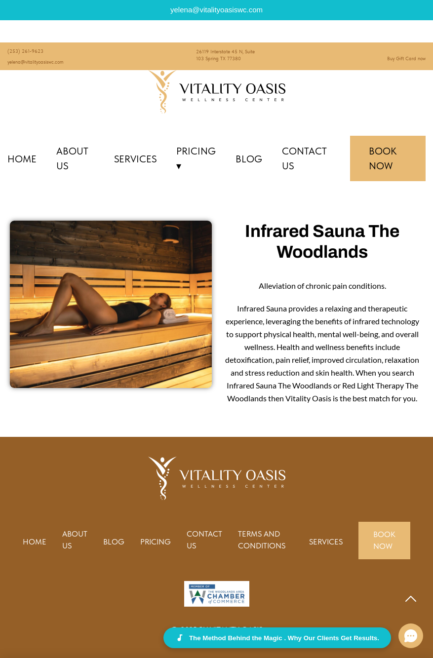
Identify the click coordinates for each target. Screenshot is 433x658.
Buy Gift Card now (406, 58)
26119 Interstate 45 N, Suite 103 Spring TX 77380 (225, 54)
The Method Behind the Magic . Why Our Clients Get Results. (277, 637)
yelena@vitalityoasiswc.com (35, 62)
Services (135, 159)
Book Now (382, 158)
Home (22, 159)
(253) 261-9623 (25, 51)
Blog (249, 159)
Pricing (196, 158)
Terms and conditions (261, 539)
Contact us (304, 158)
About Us (72, 158)
